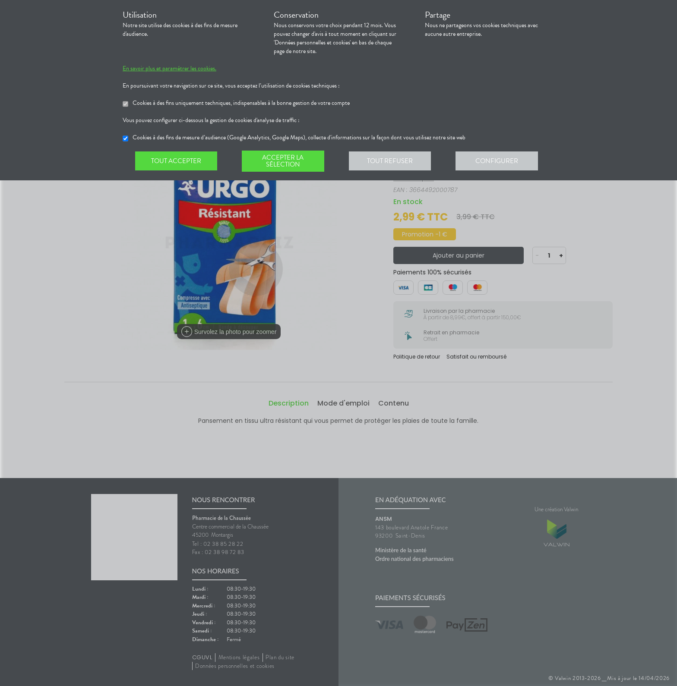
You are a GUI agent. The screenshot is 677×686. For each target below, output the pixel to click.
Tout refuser (392, 161)
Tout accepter (176, 161)
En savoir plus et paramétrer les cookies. (169, 68)
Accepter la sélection (285, 161)
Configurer (500, 161)
